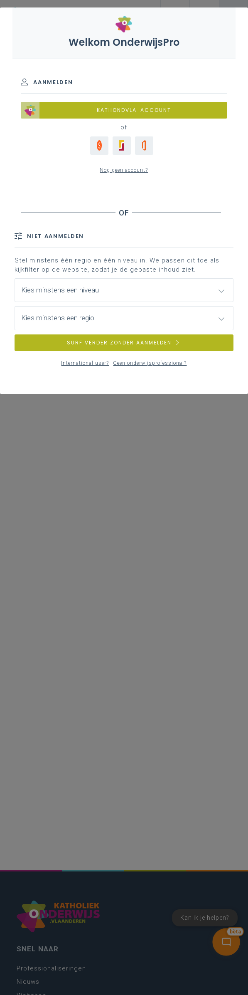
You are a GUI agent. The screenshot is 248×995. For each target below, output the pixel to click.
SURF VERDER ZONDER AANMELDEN (124, 342)
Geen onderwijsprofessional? (150, 363)
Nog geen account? (124, 170)
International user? (85, 363)
